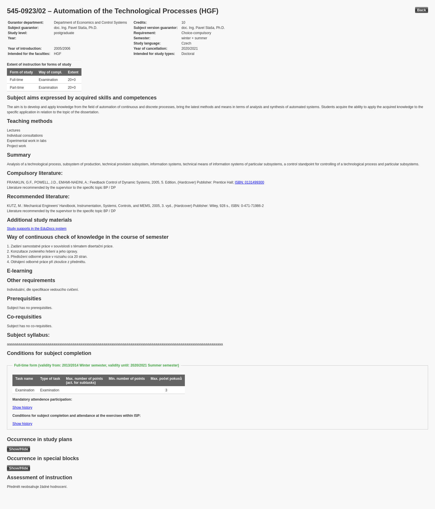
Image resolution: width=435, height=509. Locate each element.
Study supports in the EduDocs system (36, 229)
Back (421, 10)
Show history (22, 408)
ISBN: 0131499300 (249, 182)
